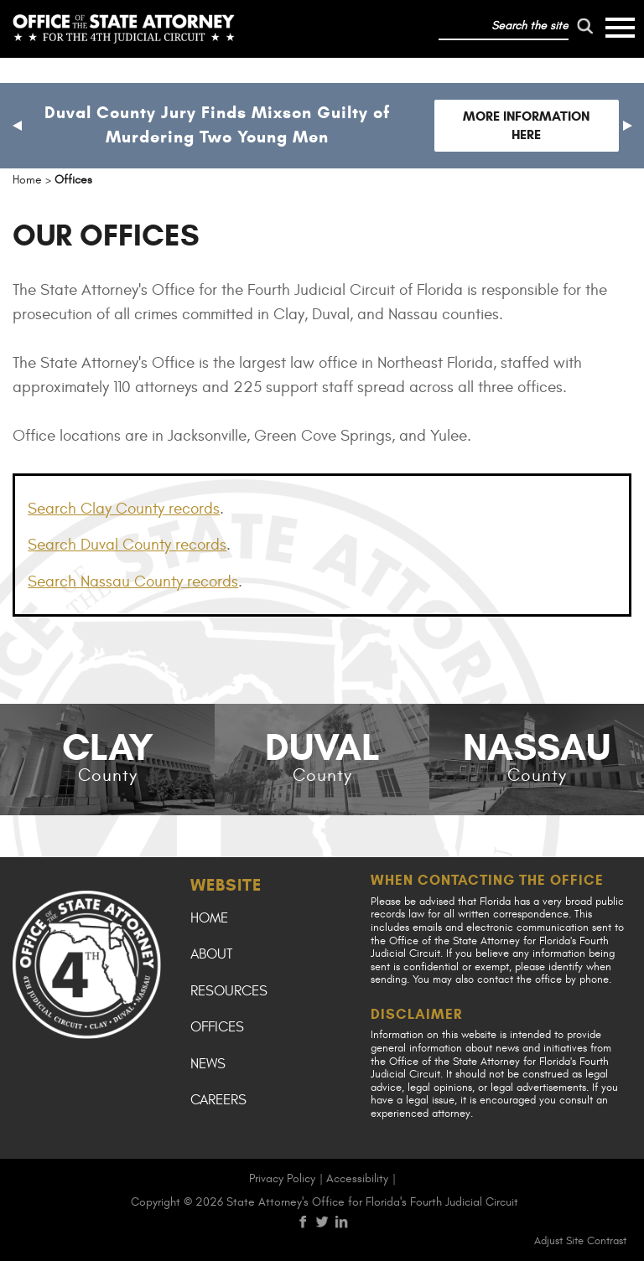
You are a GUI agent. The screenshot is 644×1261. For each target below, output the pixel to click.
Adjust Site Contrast (580, 1241)
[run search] (585, 26)
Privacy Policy (282, 1178)
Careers (218, 1100)
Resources (228, 991)
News (208, 1064)
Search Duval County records (127, 544)
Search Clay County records (124, 508)
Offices (217, 1027)
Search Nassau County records (133, 581)
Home (209, 918)
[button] (17, 125)
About (211, 954)
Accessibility (357, 1178)
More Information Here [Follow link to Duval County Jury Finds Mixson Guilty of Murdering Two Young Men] (526, 125)
